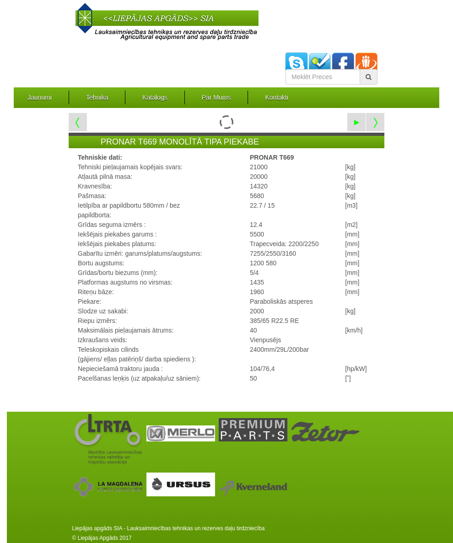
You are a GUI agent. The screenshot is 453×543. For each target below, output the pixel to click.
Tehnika (97, 97)
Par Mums (216, 97)
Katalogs (154, 97)
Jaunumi (39, 97)
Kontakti (276, 97)
